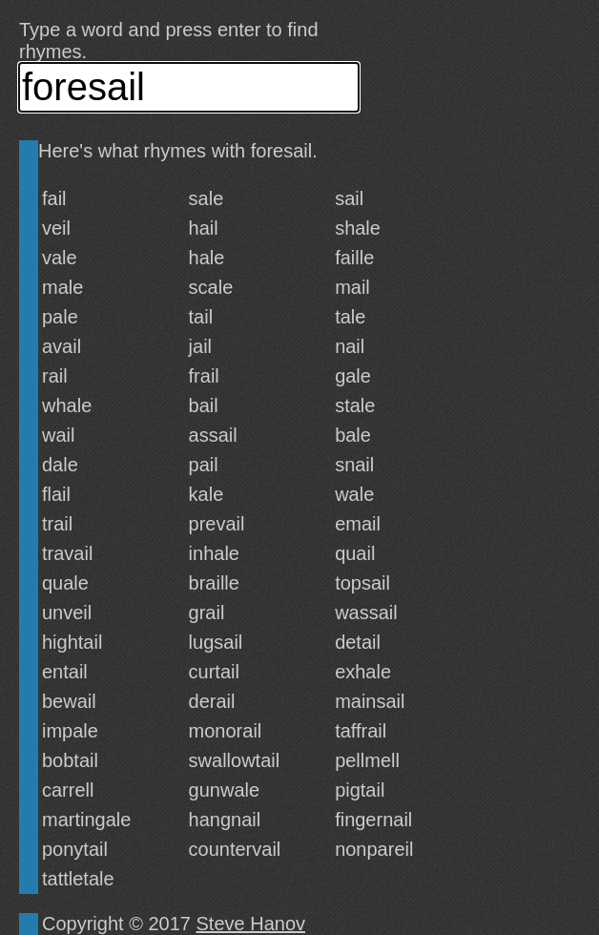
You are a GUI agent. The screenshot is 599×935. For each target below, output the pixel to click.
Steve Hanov (251, 923)
